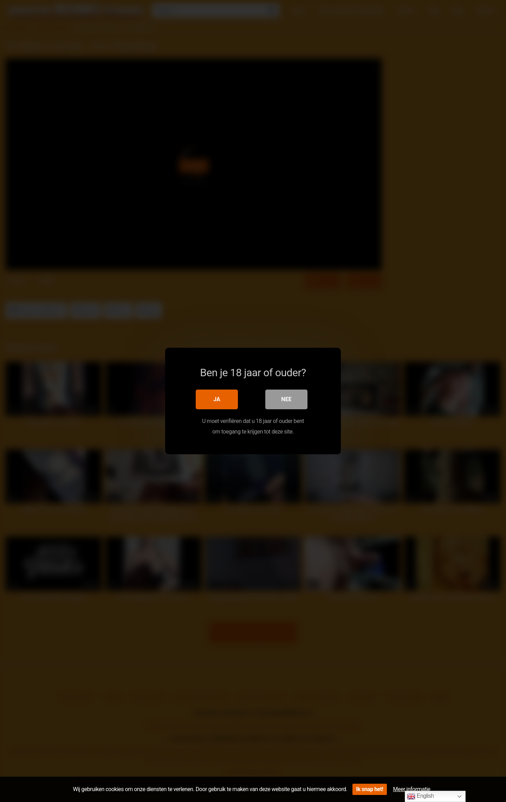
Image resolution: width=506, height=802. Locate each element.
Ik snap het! (369, 789)
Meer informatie (411, 789)
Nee (286, 399)
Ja (216, 399)
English (420, 796)
